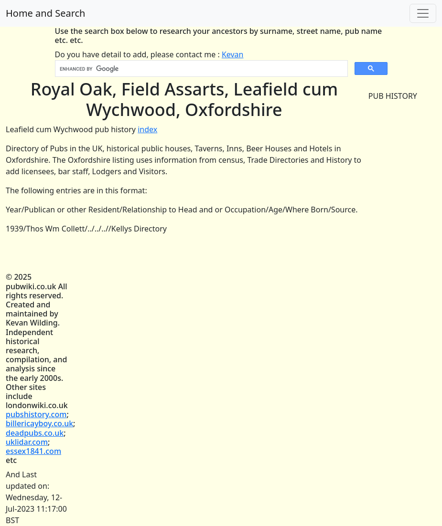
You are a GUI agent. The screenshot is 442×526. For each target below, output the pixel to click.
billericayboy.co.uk (39, 423)
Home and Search (45, 13)
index (147, 129)
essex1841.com (33, 451)
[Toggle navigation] (423, 13)
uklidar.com (27, 442)
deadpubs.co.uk (35, 433)
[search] (200, 68)
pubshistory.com (36, 414)
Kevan (233, 54)
